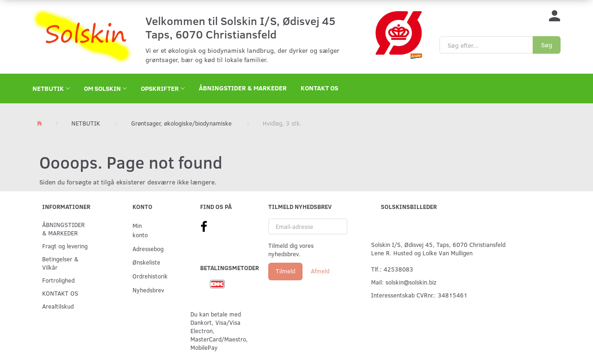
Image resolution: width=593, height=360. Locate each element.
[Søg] (547, 45)
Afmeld (320, 271)
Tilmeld (285, 271)
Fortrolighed (58, 280)
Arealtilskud (58, 306)
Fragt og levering (65, 246)
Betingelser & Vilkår (60, 263)
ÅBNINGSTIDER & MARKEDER (243, 87)
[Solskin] (82, 36)
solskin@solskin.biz (410, 282)
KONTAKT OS (319, 87)
